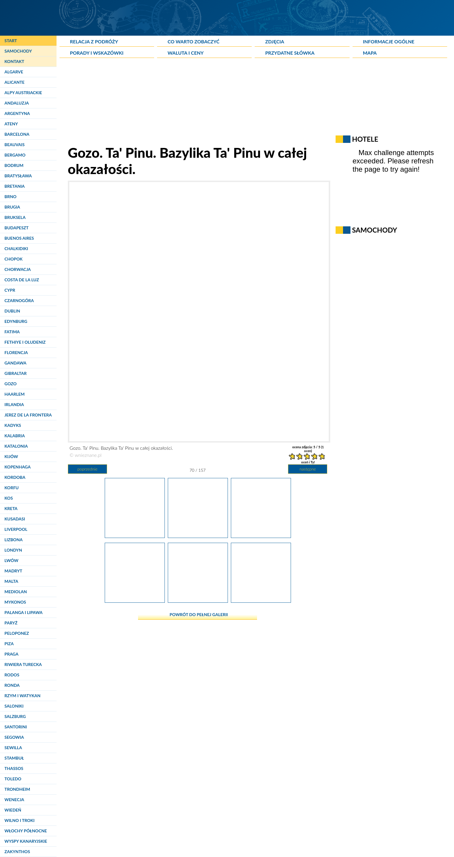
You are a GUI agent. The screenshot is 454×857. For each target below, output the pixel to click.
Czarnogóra (19, 300)
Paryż (11, 622)
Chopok (13, 258)
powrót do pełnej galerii (199, 614)
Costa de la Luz (21, 279)
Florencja (16, 352)
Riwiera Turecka (23, 664)
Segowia (14, 737)
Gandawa (15, 362)
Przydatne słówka (289, 53)
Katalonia (16, 446)
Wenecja (14, 799)
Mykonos (15, 602)
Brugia (12, 206)
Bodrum (14, 165)
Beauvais (14, 144)
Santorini (15, 726)
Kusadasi (14, 518)
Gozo (10, 383)
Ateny (11, 123)
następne (308, 468)
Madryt (13, 570)
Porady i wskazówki (96, 53)
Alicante (14, 82)
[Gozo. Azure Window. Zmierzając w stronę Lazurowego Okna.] (261, 535)
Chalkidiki (16, 248)
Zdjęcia (274, 41)
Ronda (12, 685)
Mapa (370, 53)
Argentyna (17, 113)
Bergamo (14, 154)
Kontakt (14, 61)
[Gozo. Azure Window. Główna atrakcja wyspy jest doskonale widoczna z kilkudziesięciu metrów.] (135, 600)
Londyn (13, 550)
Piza (9, 643)
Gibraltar (15, 373)
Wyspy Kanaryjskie (25, 841)
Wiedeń (12, 809)
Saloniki (14, 705)
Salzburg (15, 716)
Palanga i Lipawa (23, 612)
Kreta (11, 508)
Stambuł (14, 757)
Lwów (11, 560)
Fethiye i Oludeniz (25, 342)
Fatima (12, 331)
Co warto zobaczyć (193, 41)
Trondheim (17, 789)
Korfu (11, 487)
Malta (11, 581)
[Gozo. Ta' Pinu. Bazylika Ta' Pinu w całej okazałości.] (198, 535)
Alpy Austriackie (23, 92)
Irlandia (14, 404)
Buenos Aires (19, 238)
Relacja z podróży (94, 41)
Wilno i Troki (19, 820)
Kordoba (14, 477)
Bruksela (15, 217)
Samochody (18, 50)
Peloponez (16, 633)
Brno (10, 196)
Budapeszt (16, 227)
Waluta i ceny (185, 53)
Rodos (11, 674)
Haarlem (14, 394)
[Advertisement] (204, 102)
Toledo (12, 778)
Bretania (14, 186)
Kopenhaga (17, 466)
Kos (8, 498)
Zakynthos (17, 851)
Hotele (365, 139)
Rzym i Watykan (22, 695)
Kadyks (12, 425)
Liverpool (15, 529)
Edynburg (15, 321)
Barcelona (16, 134)
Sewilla (13, 747)
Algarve (13, 71)
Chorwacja (17, 269)
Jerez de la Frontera (28, 414)
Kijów (11, 456)
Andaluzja (16, 102)
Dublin (12, 310)
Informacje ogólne (388, 41)
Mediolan (15, 591)
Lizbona (13, 539)
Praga (11, 653)
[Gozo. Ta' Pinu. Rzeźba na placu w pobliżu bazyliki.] (135, 535)
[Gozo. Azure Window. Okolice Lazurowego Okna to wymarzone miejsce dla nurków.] (261, 600)
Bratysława (18, 175)
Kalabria (14, 435)
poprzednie (87, 468)
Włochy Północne (25, 830)
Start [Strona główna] (10, 40)
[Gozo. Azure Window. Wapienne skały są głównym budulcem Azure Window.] (198, 600)
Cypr (9, 290)
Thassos (13, 768)
